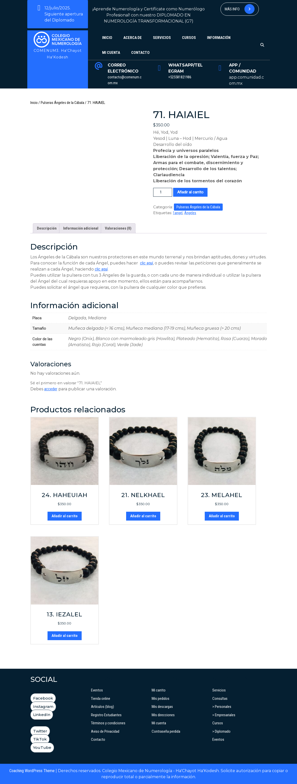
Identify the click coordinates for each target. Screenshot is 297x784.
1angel (177, 213)
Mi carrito (159, 690)
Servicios (162, 37)
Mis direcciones (163, 715)
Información (219, 37)
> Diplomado (221, 731)
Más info (240, 9)
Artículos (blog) (102, 706)
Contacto (140, 52)
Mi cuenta (111, 52)
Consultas (219, 698)
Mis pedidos (160, 698)
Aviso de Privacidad (105, 731)
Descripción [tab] (47, 228)
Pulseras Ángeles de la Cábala (62, 103)
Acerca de (132, 37)
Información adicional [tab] (80, 228)
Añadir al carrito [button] (65, 516)
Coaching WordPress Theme (32, 770)
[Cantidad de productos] (162, 192)
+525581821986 (179, 77)
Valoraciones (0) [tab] (118, 228)
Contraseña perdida (166, 731)
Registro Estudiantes (106, 715)
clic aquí (146, 263)
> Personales (221, 706)
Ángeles (190, 213)
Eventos (97, 690)
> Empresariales (223, 715)
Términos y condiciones (108, 723)
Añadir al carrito (190, 192)
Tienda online (100, 698)
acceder (50, 389)
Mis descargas (162, 706)
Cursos (189, 37)
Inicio (107, 37)
